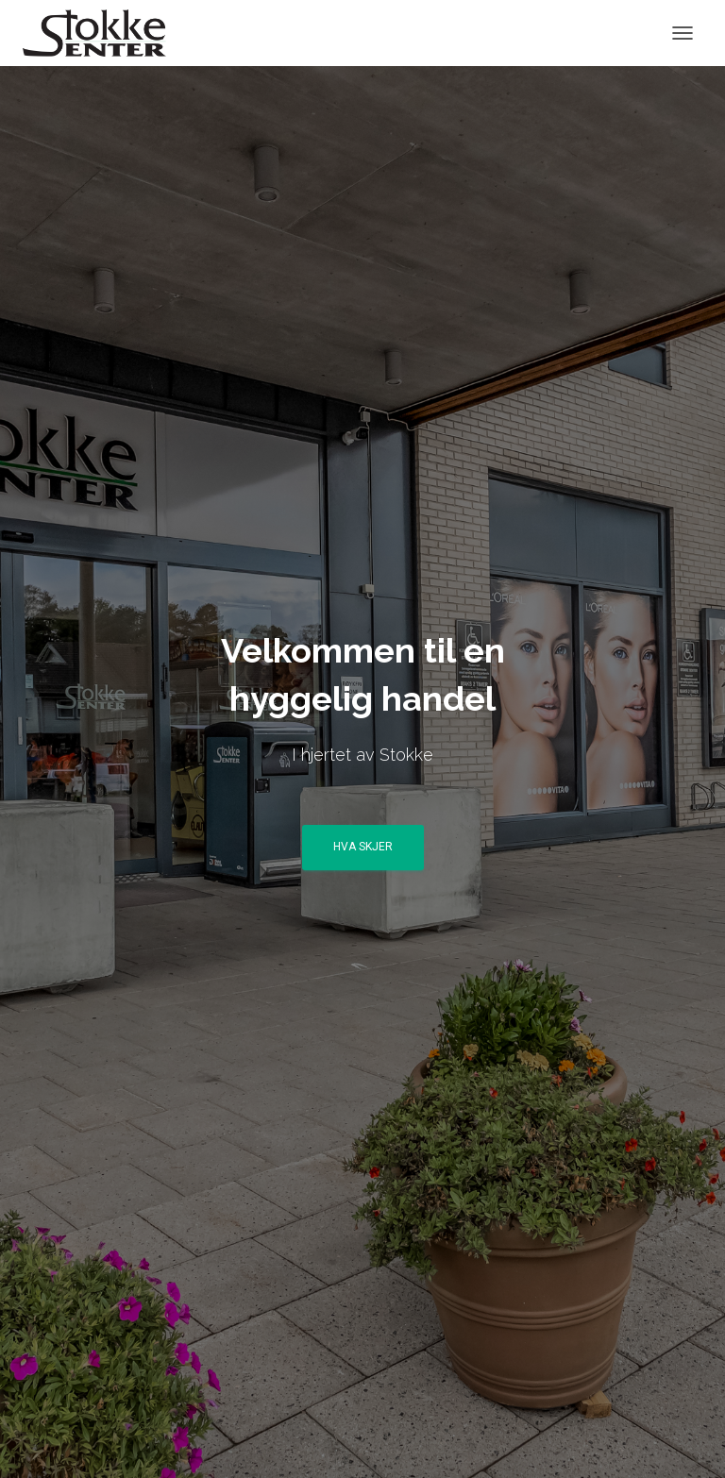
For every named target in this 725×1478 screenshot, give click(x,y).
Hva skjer (363, 846)
